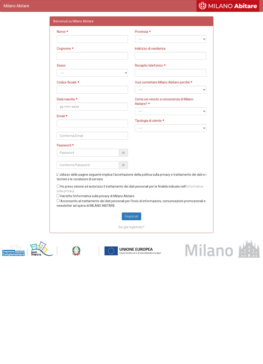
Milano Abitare (16, 5)
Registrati (131, 216)
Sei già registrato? (131, 227)
